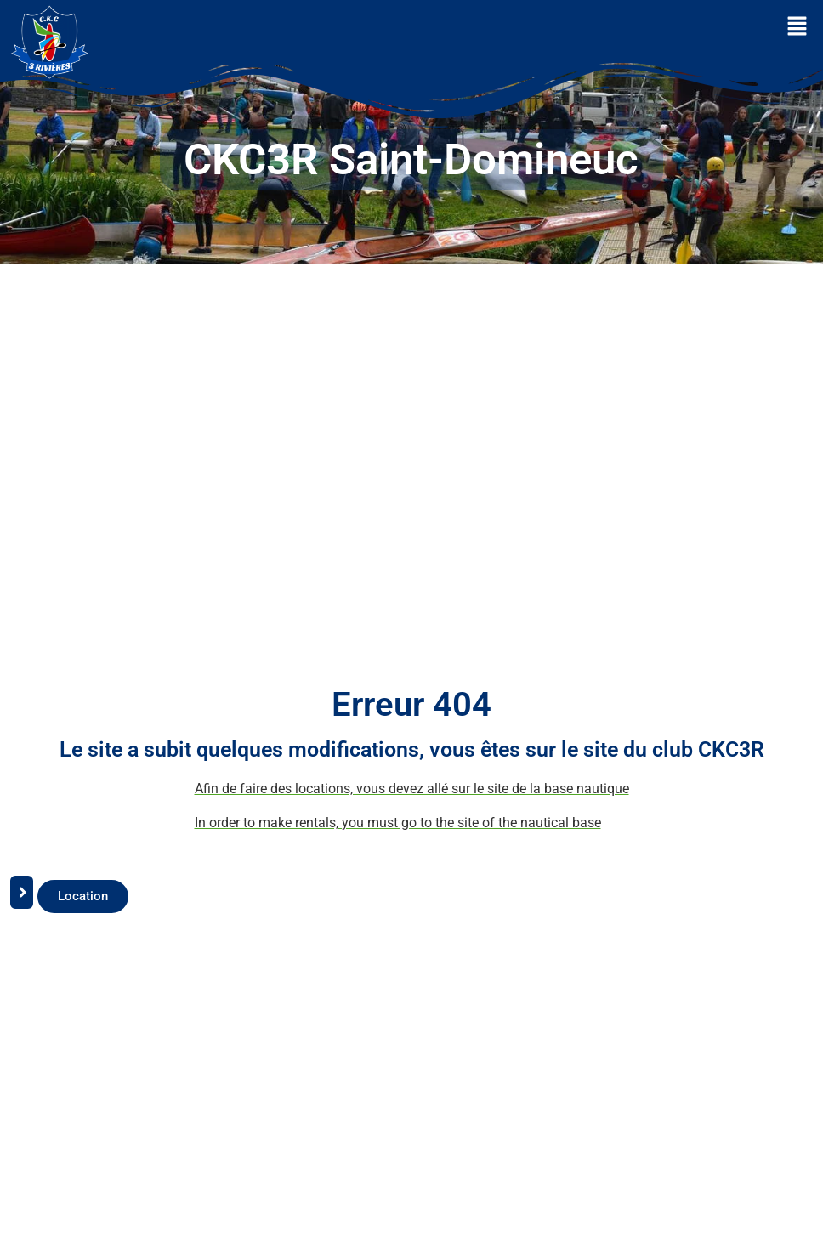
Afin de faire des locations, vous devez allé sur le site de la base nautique (412, 788)
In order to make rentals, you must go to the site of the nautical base (398, 822)
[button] (797, 26)
